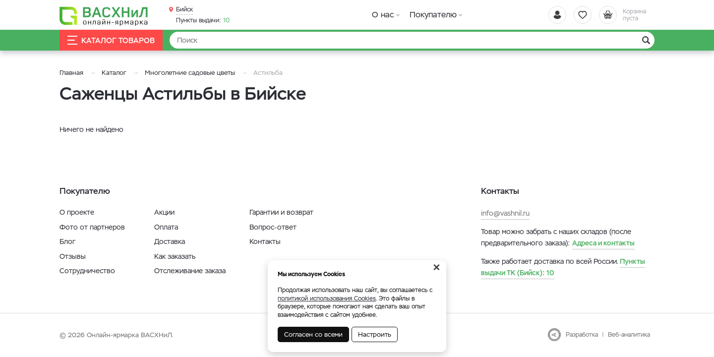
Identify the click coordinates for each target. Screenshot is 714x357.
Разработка (582, 335)
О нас (383, 14)
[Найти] (412, 40)
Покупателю (433, 14)
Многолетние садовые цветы (190, 72)
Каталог (114, 72)
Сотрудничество (87, 270)
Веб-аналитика (629, 335)
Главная (71, 72)
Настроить (374, 334)
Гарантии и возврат (281, 212)
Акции (164, 212)
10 (203, 20)
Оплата (166, 227)
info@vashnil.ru (505, 213)
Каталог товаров (111, 40)
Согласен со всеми (313, 334)
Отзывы (73, 256)
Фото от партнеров (92, 227)
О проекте (77, 212)
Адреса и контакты (603, 242)
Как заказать (174, 256)
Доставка (169, 241)
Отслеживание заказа (190, 270)
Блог (67, 241)
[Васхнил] (104, 15)
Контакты (265, 241)
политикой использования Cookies (327, 298)
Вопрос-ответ (273, 227)
